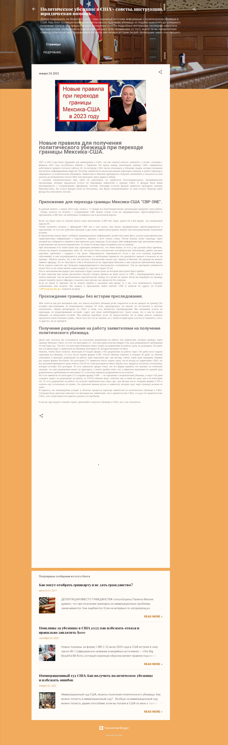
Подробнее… (53, 52)
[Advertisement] (185, 119)
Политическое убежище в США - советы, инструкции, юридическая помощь (101, 11)
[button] (160, 73)
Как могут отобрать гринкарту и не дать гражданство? (86, 585)
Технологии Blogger (114, 728)
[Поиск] (194, 10)
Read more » (153, 616)
